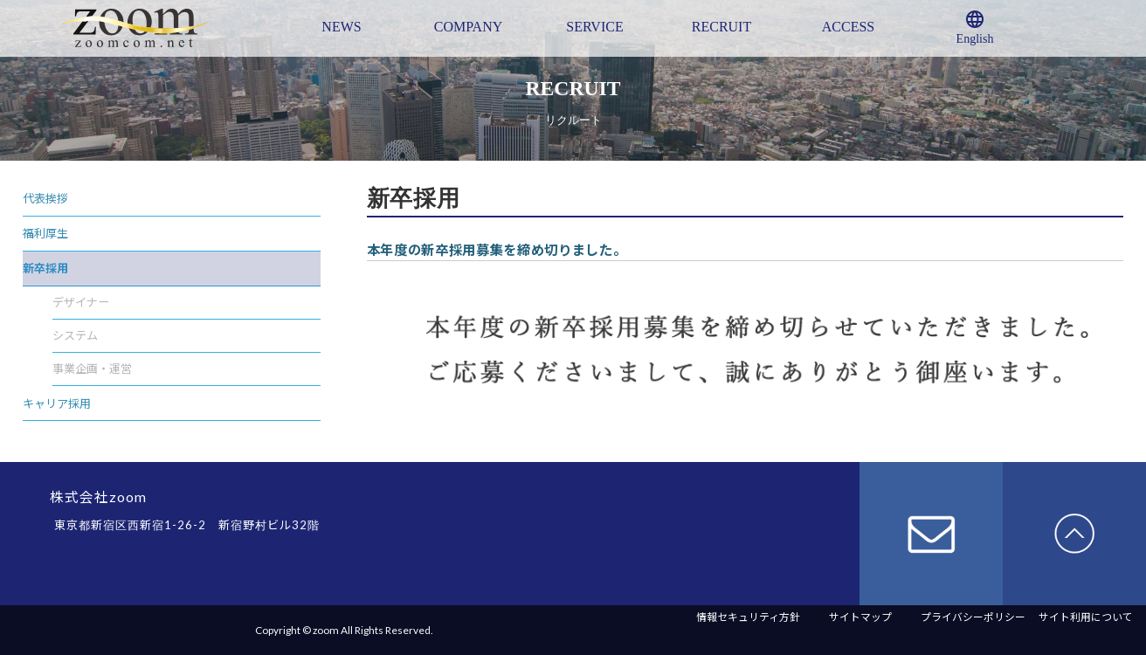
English (975, 27)
